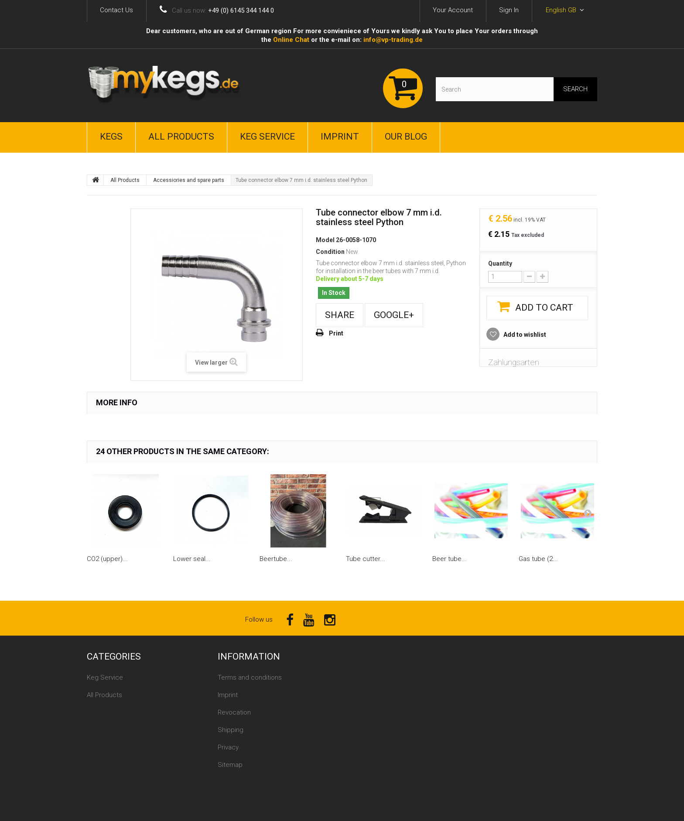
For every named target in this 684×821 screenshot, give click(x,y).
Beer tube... (449, 559)
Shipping (230, 730)
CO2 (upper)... (107, 559)
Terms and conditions (250, 677)
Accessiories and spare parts (188, 180)
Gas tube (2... (538, 559)
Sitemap (230, 765)
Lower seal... (192, 559)
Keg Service (267, 136)
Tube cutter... (365, 559)
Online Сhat (291, 40)
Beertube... (276, 559)
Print (336, 333)
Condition (330, 251)
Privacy (228, 747)
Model (325, 239)
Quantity (500, 263)
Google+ (394, 315)
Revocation (234, 712)
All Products (181, 136)
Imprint (340, 136)
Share (339, 315)
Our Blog (406, 136)
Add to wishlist (524, 334)
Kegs (111, 136)
